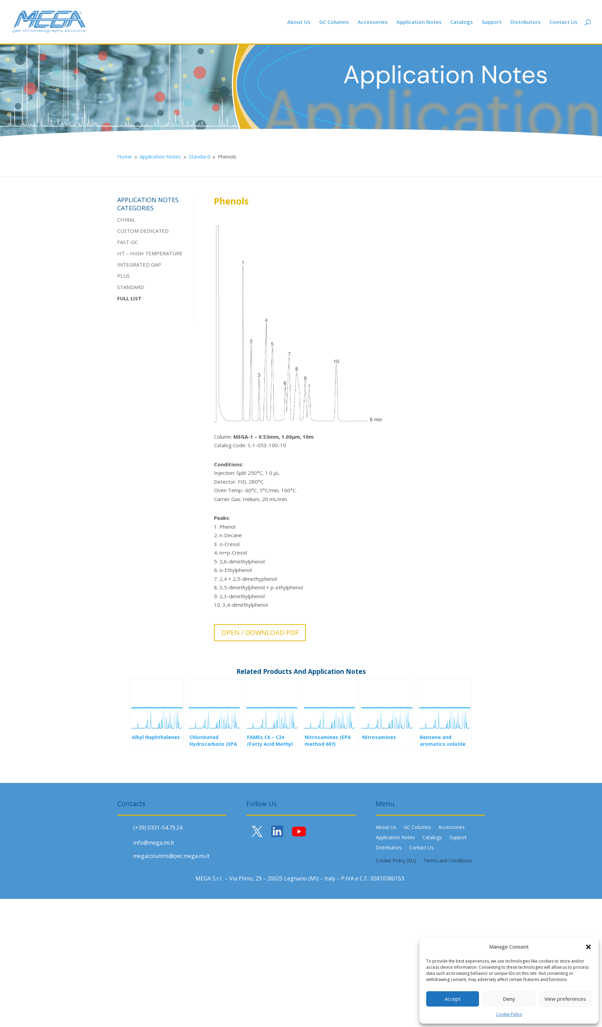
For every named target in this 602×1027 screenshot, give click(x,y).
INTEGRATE (131, 264)
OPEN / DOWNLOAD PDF (259, 632)
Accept (453, 998)
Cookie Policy (509, 1014)
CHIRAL (126, 219)
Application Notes (419, 22)
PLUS (123, 275)
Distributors (525, 22)
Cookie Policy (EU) (396, 861)
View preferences (565, 998)
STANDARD (130, 287)
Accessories (373, 22)
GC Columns (334, 22)
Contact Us (563, 22)
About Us (298, 22)
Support (491, 22)
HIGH (137, 253)
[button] (588, 946)
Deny (509, 998)
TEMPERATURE (163, 253)
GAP (155, 264)
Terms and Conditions (447, 861)
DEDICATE (152, 230)
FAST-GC (127, 242)
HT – (123, 253)
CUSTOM (128, 230)
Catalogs (461, 22)
